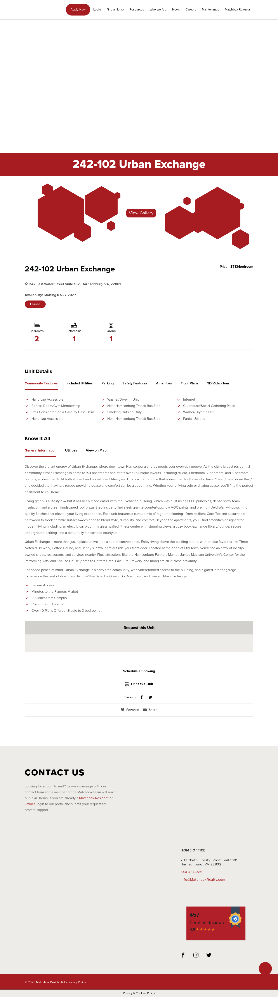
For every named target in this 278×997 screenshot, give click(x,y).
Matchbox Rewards (238, 9)
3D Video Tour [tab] (218, 383)
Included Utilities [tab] (79, 383)
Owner (30, 804)
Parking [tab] (107, 383)
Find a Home (115, 9)
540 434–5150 (193, 872)
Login (97, 9)
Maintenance (210, 9)
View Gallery (141, 213)
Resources (136, 9)
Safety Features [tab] (134, 383)
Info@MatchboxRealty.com (203, 879)
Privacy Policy (77, 982)
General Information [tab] (40, 450)
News (176, 9)
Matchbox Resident (94, 798)
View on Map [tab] (96, 450)
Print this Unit (139, 684)
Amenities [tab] (164, 383)
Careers (191, 9)
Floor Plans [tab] (189, 383)
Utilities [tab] (71, 450)
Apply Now (78, 9)
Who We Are (158, 9)
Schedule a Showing (139, 671)
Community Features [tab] (41, 383)
